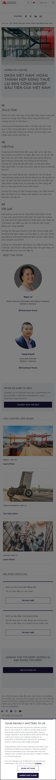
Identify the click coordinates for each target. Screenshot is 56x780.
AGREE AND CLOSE (28, 775)
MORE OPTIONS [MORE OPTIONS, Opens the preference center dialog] (28, 768)
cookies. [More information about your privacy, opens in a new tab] (38, 763)
